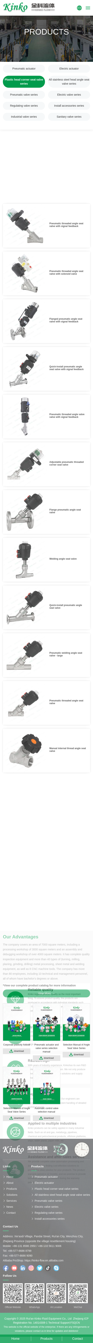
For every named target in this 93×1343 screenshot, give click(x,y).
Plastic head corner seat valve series (24, 81)
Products (11, 1190)
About (9, 1184)
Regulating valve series (24, 105)
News (9, 1208)
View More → (46, 993)
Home (9, 1178)
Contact (11, 1214)
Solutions (11, 1196)
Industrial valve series (24, 116)
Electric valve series (69, 94)
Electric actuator (69, 68)
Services (11, 1202)
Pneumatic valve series (24, 94)
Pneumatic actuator (24, 68)
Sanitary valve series (69, 116)
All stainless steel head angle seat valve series (69, 81)
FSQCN (75, 1324)
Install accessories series (69, 105)
